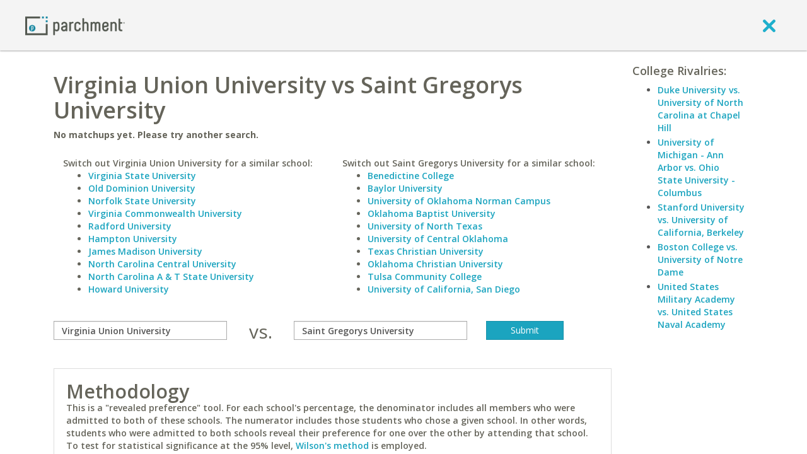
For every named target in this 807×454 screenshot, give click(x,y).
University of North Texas (425, 226)
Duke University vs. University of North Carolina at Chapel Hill (700, 109)
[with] (380, 330)
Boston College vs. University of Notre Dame (700, 259)
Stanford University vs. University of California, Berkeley (701, 219)
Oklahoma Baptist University (432, 213)
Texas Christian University (426, 251)
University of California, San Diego (444, 289)
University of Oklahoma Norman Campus (459, 201)
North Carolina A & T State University (171, 276)
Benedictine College (411, 176)
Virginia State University (142, 176)
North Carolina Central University (162, 264)
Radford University (129, 226)
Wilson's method (332, 445)
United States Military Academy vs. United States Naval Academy (696, 305)
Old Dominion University (141, 188)
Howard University (128, 289)
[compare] (140, 330)
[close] (769, 25)
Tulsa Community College (425, 276)
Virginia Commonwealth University (165, 213)
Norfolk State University (142, 201)
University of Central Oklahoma (438, 239)
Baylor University (405, 188)
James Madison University (145, 251)
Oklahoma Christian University (435, 264)
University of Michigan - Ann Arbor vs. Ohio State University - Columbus (696, 167)
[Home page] (75, 25)
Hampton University (132, 239)
